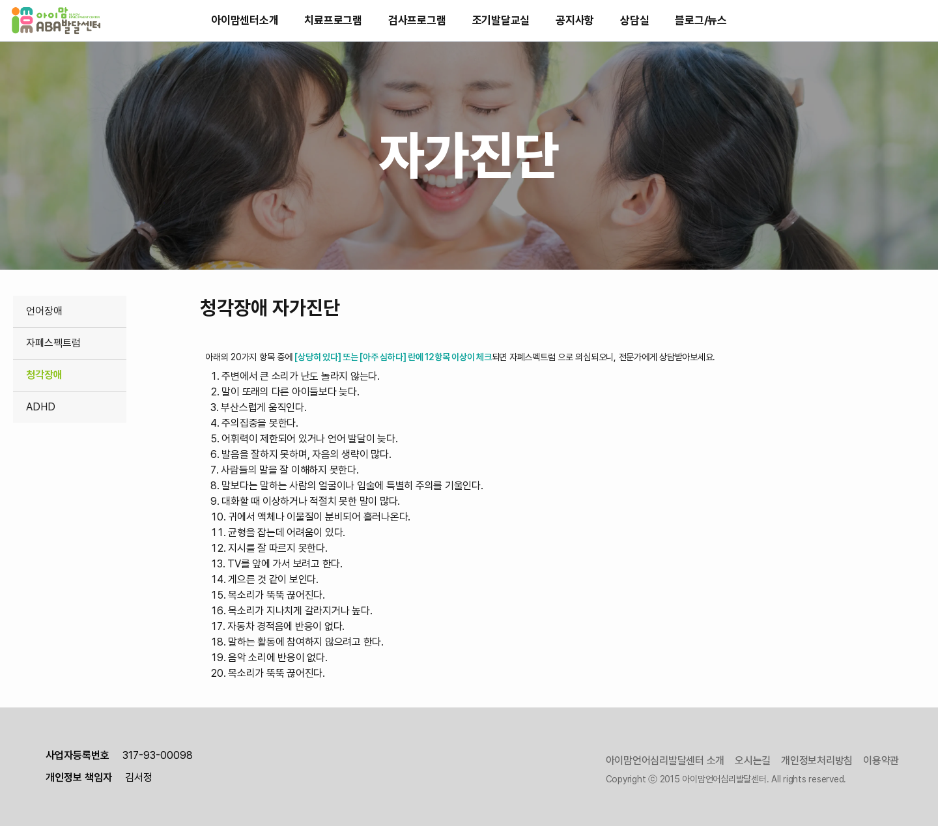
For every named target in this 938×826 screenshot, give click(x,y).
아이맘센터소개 (244, 20)
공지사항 (575, 20)
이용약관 (881, 760)
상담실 (634, 20)
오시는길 (753, 760)
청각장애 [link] (44, 375)
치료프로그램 (333, 20)
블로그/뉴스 (701, 20)
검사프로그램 (417, 20)
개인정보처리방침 (817, 760)
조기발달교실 (501, 20)
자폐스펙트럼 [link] (53, 343)
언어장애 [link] (44, 311)
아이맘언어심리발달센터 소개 (665, 760)
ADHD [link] (40, 407)
